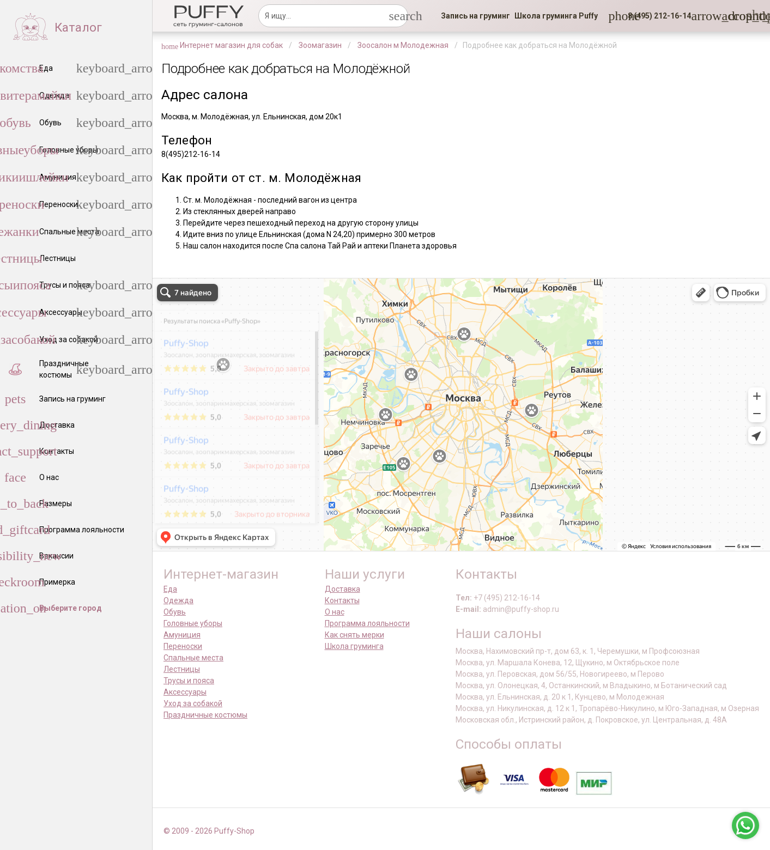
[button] (656, 16)
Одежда (178, 600)
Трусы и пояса (188, 680)
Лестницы (181, 669)
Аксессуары (185, 692)
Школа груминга (354, 646)
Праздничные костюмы (205, 715)
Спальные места (193, 657)
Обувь (174, 612)
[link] (475, 16)
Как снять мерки (354, 634)
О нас (334, 612)
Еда (170, 589)
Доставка (342, 589)
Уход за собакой (192, 703)
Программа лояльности (367, 623)
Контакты (342, 600)
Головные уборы (192, 623)
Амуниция (182, 634)
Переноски (182, 646)
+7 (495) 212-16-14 (507, 597)
